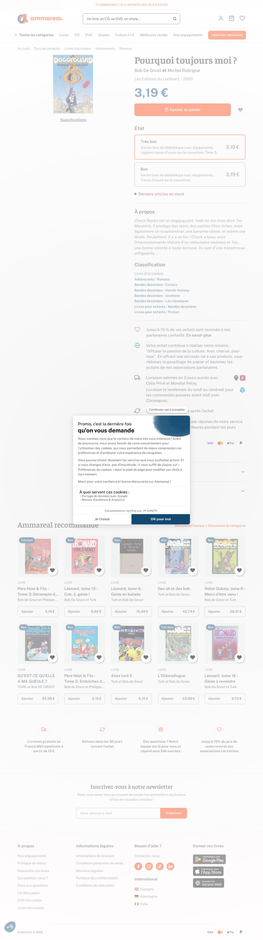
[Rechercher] (131, 18)
